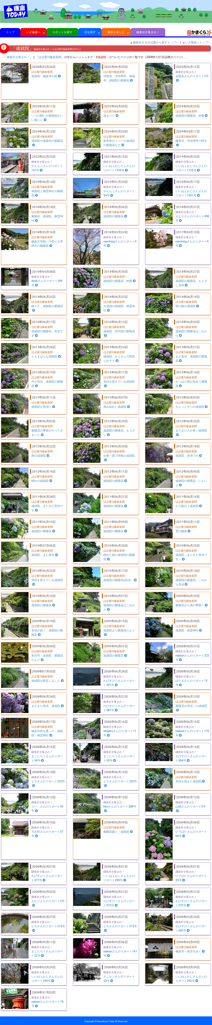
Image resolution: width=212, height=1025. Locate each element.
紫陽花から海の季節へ (192, 605)
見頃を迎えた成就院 (190, 781)
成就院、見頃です (189, 455)
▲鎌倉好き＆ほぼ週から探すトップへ (154, 42)
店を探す (89, 32)
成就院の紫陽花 (115, 216)
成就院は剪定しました (47, 680)
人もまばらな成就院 (46, 356)
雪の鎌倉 (183, 531)
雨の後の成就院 (187, 306)
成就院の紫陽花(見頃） (120, 580)
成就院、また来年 (44, 554)
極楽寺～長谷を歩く (190, 951)
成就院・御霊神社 (189, 630)
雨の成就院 (40, 455)
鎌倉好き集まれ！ (148, 32)
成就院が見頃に (43, 406)
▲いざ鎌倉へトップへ (196, 42)
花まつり (111, 115)
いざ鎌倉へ (33, 32)
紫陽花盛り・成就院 (118, 831)
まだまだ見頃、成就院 (47, 705)
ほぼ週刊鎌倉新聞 (49, 57)
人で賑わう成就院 (189, 506)
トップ (10, 32)
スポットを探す (62, 32)
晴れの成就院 (41, 480)
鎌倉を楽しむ (116, 32)
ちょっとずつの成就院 (192, 406)
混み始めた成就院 (116, 406)
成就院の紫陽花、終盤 (192, 115)
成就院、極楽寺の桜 (46, 76)
